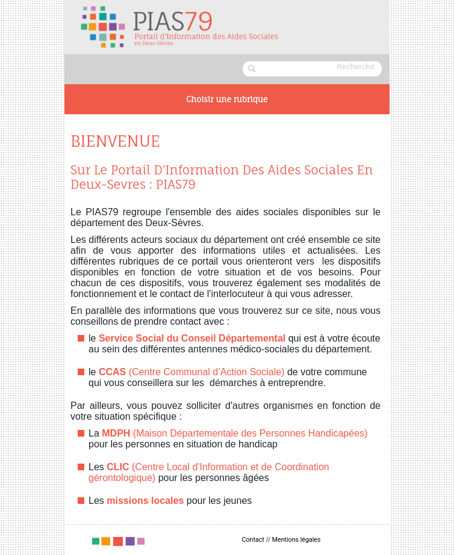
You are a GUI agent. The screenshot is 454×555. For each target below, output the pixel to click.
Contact (253, 540)
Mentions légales (296, 540)
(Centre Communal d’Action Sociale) (192, 372)
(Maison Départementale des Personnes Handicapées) (234, 433)
